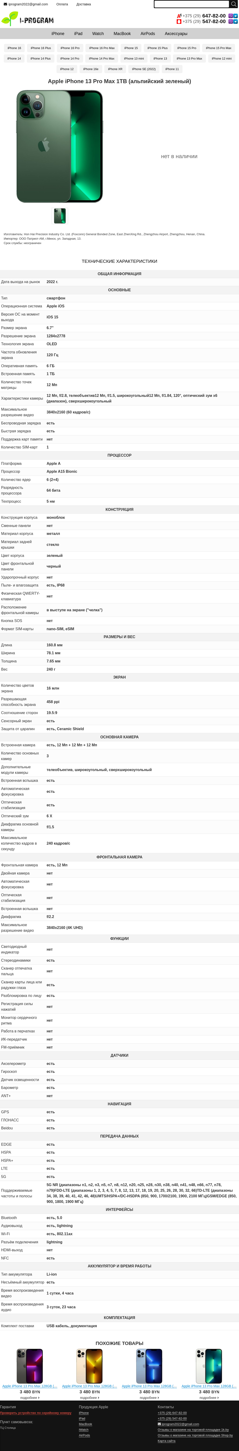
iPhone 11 (172, 69)
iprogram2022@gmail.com (26, 4)
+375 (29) (207, 16)
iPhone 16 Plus (41, 48)
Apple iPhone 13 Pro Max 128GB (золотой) (94, 1386)
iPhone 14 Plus (41, 58)
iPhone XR (115, 69)
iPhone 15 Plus (158, 48)
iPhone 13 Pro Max (189, 58)
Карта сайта (167, 1441)
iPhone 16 (14, 48)
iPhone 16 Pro (70, 48)
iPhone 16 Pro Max (102, 48)
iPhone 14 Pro (69, 58)
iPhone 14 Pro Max (101, 58)
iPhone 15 (131, 48)
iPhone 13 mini (134, 58)
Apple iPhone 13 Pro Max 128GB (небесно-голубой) (161, 1386)
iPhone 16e (90, 69)
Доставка (84, 4)
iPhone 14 (14, 58)
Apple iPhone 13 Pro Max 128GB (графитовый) (38, 1386)
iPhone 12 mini (222, 58)
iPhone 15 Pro (186, 48)
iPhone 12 (67, 69)
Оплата (62, 4)
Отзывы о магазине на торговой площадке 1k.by (193, 1429)
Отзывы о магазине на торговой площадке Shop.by (195, 1435)
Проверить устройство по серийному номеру (35, 1413)
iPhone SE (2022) (144, 69)
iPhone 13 (160, 58)
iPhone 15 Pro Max (218, 48)
